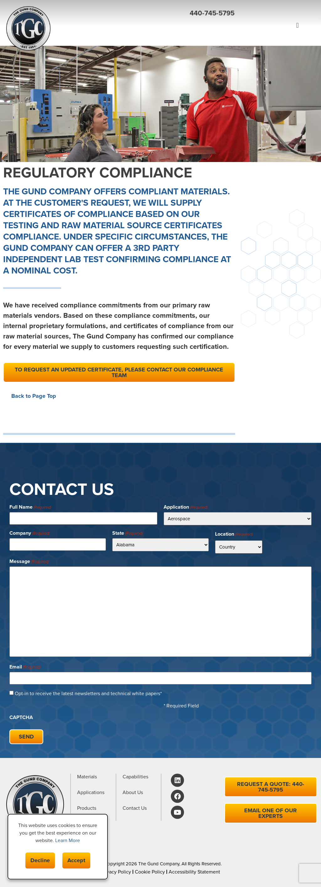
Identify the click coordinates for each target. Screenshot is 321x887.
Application (186, 507)
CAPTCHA (21, 717)
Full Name (30, 507)
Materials (87, 777)
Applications (90, 792)
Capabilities (135, 777)
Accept (76, 860)
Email (24, 666)
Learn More (67, 840)
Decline (40, 860)
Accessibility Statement (194, 871)
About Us (133, 792)
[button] (157, 44)
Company (29, 533)
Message (29, 561)
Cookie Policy (150, 871)
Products (86, 808)
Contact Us (135, 808)
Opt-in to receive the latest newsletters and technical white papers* (88, 693)
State (127, 533)
